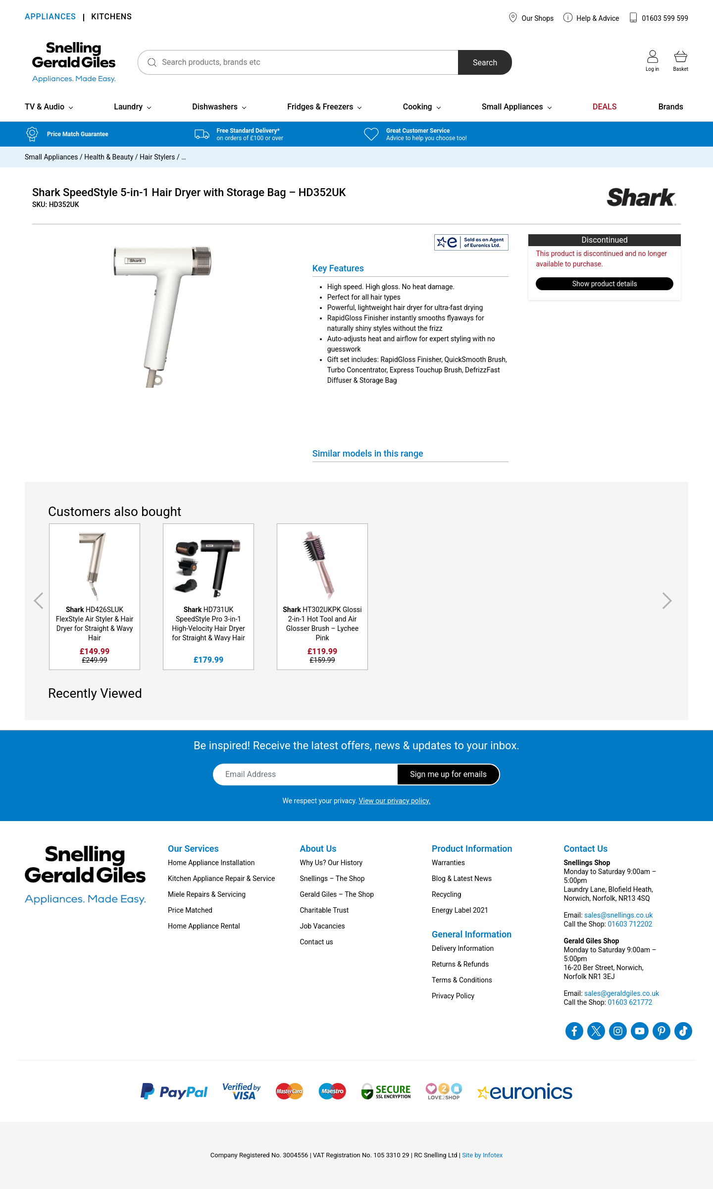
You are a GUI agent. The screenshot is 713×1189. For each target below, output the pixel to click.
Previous (36, 600)
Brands (671, 106)
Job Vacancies (322, 926)
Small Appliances (512, 106)
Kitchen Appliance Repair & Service (221, 878)
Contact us (316, 942)
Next (669, 600)
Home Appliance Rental (204, 926)
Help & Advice (591, 17)
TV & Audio (44, 106)
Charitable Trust (324, 910)
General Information (471, 934)
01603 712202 (630, 924)
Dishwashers (215, 106)
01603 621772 (630, 1002)
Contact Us (586, 848)
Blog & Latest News (462, 878)
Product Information (472, 848)
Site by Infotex (482, 1155)
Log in (652, 61)
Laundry (128, 106)
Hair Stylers (157, 157)
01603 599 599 (658, 17)
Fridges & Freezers (320, 106)
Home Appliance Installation (211, 863)
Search (485, 62)
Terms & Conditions (462, 980)
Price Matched (190, 910)
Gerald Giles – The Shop (337, 894)
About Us (318, 848)
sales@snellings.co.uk (618, 915)
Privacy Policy (453, 996)
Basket (680, 61)
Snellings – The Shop (332, 878)
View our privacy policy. (395, 801)
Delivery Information (463, 948)
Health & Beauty (108, 157)
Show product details (604, 284)
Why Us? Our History (331, 863)
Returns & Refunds (460, 964)
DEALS (604, 106)
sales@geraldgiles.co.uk (621, 993)
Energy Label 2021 (460, 910)
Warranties (448, 863)
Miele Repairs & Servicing (207, 894)
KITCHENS (111, 17)
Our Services (193, 848)
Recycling (446, 894)
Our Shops (531, 17)
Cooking (417, 106)
